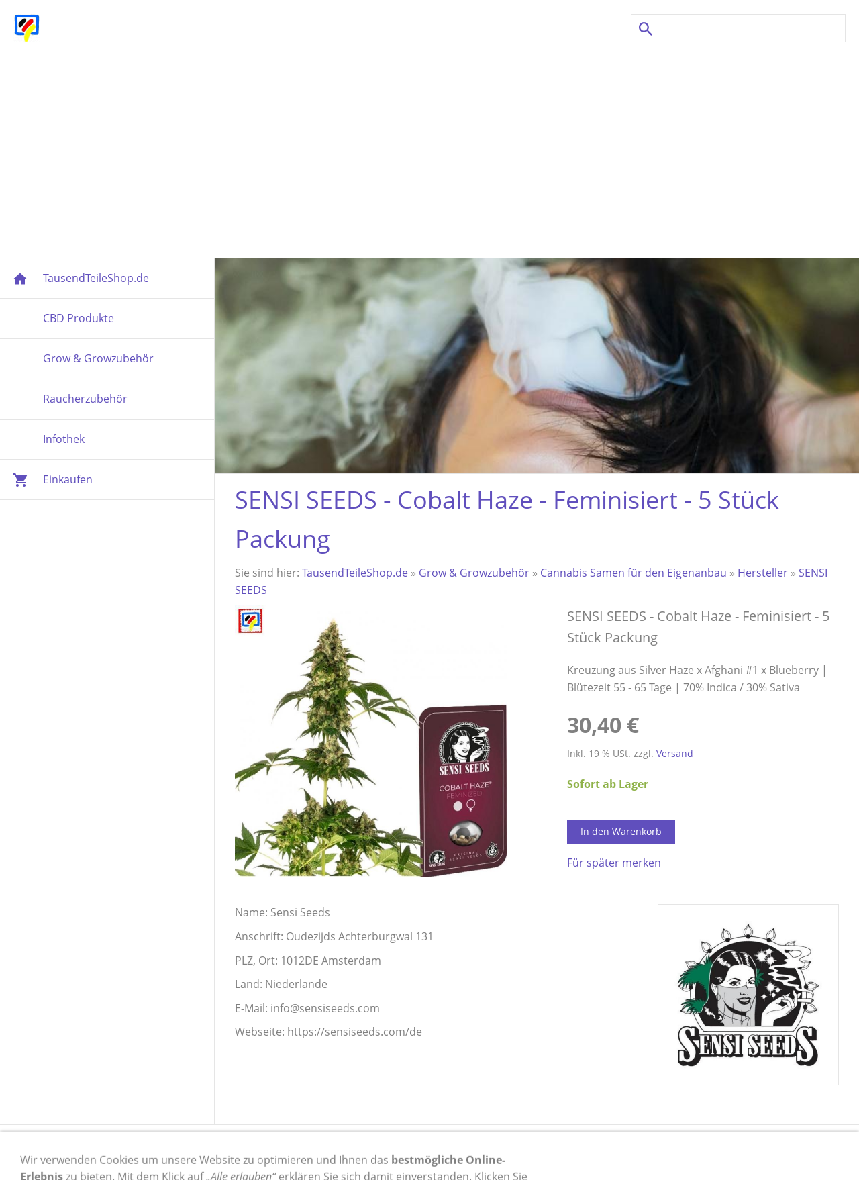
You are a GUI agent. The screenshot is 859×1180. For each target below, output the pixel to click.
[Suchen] (738, 28)
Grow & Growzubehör (474, 572)
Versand (674, 753)
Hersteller (763, 572)
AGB (571, 1152)
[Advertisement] (429, 150)
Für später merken (614, 862)
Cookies (444, 1152)
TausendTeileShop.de (355, 572)
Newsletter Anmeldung (656, 1152)
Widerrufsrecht (370, 1152)
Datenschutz (512, 1152)
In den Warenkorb (621, 831)
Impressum (174, 1152)
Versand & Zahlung (267, 1152)
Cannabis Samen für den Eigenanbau (633, 572)
